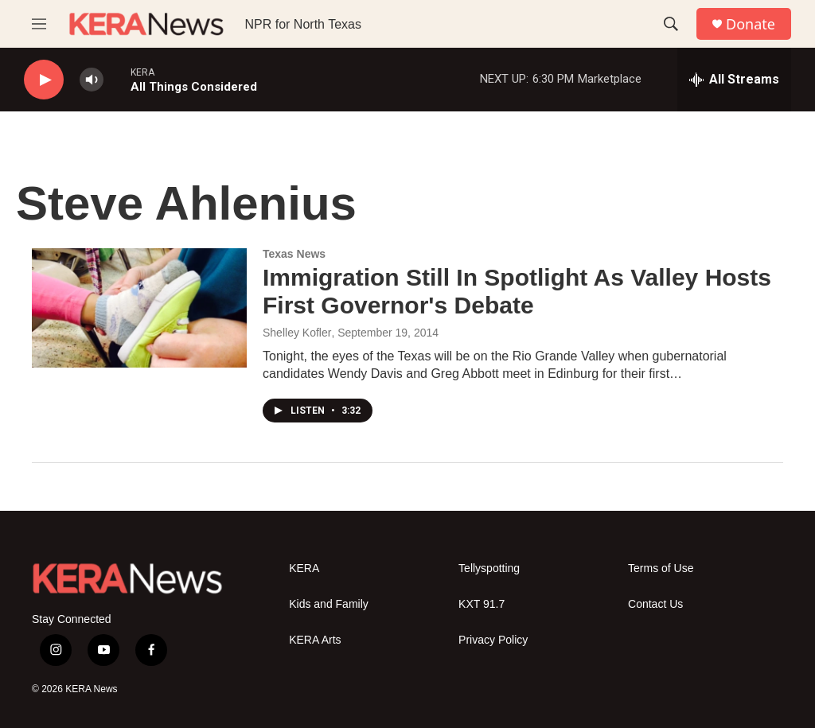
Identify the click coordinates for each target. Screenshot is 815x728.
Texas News (294, 253)
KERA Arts (315, 640)
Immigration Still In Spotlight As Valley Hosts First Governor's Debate (517, 291)
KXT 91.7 (481, 604)
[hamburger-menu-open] (39, 24)
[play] (44, 80)
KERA (304, 568)
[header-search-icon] (671, 24)
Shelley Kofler (297, 332)
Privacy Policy (493, 640)
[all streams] (734, 79)
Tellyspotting (489, 568)
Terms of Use (660, 568)
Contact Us (655, 604)
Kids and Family (329, 604)
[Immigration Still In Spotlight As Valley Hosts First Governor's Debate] (139, 308)
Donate (750, 24)
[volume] (91, 80)
